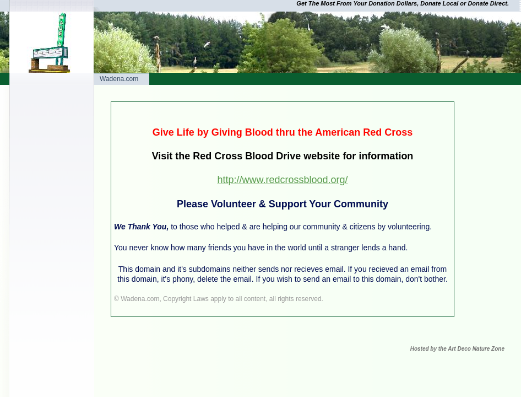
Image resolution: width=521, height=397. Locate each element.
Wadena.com (119, 79)
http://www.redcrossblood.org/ (282, 179)
